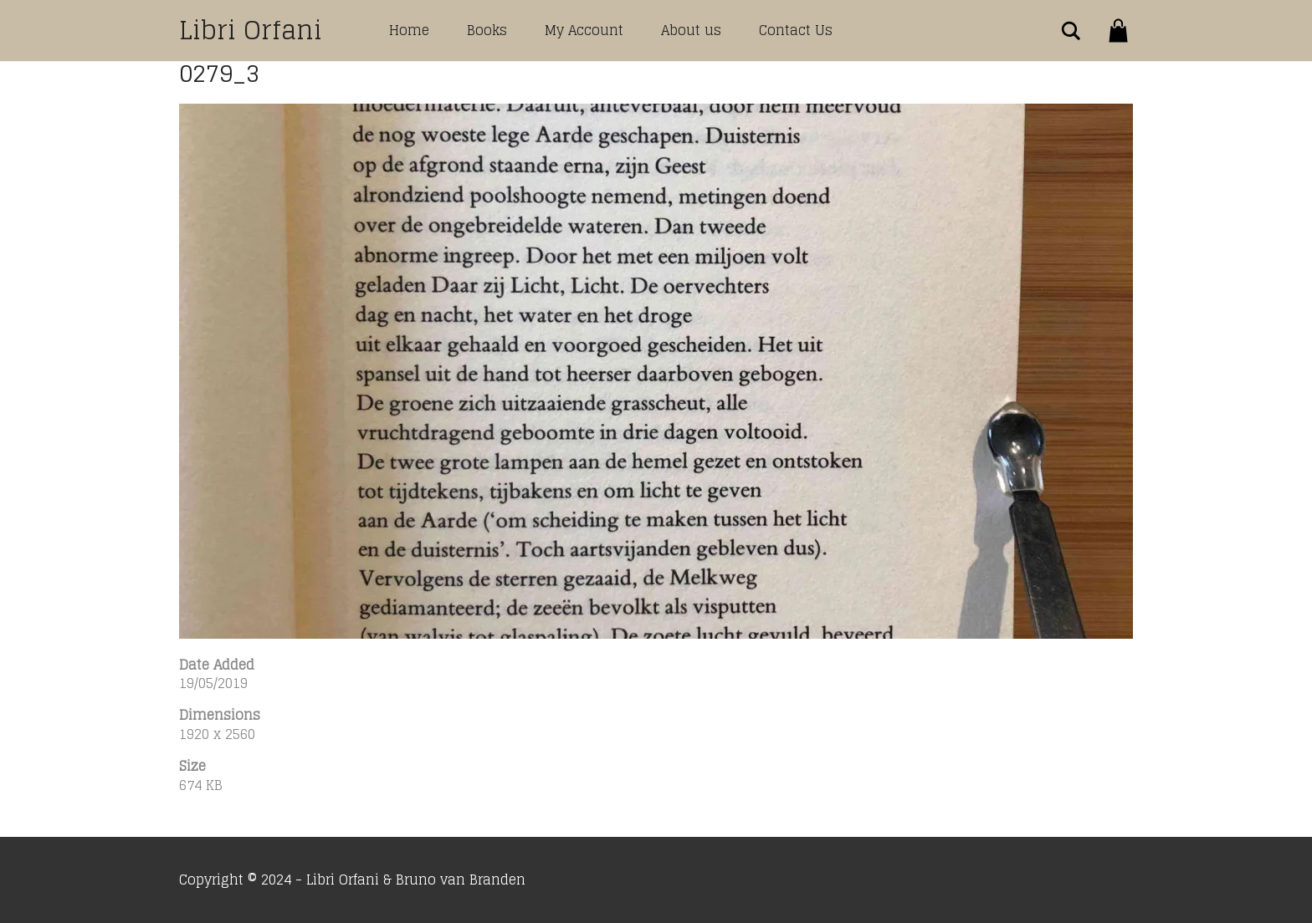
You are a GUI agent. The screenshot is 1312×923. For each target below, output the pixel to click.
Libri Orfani (250, 30)
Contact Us (796, 30)
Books (487, 30)
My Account (584, 30)
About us (691, 30)
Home (409, 30)
